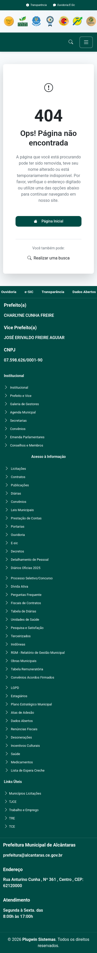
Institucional (19, 387)
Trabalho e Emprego (24, 810)
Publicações (20, 485)
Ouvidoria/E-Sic (66, 5)
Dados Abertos (22, 721)
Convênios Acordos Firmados (32, 677)
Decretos (17, 551)
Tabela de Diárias (23, 611)
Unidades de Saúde (25, 619)
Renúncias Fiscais (24, 729)
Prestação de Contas (26, 518)
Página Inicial (48, 221)
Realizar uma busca (48, 258)
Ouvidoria (18, 535)
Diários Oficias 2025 (25, 568)
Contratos (18, 477)
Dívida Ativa (19, 586)
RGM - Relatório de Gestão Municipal (38, 653)
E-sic (14, 543)
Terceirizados (21, 636)
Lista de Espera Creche (27, 770)
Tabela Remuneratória (27, 669)
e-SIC (29, 292)
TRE (12, 818)
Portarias (17, 526)
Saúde (15, 754)
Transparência (38, 5)
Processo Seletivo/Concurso (32, 578)
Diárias (16, 493)
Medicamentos (22, 762)
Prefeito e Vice (21, 396)
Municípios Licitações (25, 793)
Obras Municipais (23, 661)
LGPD (15, 688)
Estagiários (19, 696)
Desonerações (21, 737)
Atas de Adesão (22, 712)
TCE (12, 826)
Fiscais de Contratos (26, 603)
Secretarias (18, 420)
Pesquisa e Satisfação (27, 628)
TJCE (13, 802)
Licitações (18, 469)
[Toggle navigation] (86, 42)
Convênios (18, 429)
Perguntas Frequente (26, 595)
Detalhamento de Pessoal (30, 560)
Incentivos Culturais (25, 746)
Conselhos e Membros (26, 445)
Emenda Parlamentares (27, 437)
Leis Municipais (22, 510)
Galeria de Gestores (24, 404)
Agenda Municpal (23, 412)
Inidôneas (18, 644)
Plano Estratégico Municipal (31, 704)
